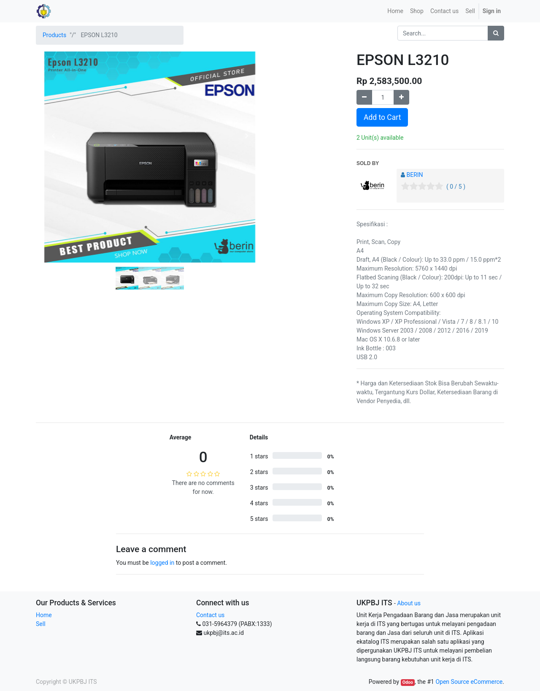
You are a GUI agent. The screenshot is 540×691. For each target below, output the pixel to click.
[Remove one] (364, 97)
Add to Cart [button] (382, 117)
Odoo (407, 682)
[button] (53, 135)
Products (54, 35)
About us (409, 603)
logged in (162, 562)
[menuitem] (395, 11)
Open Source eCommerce (468, 681)
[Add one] (401, 97)
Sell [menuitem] (470, 11)
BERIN (414, 174)
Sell (41, 624)
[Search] (496, 33)
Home (44, 615)
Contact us (210, 615)
